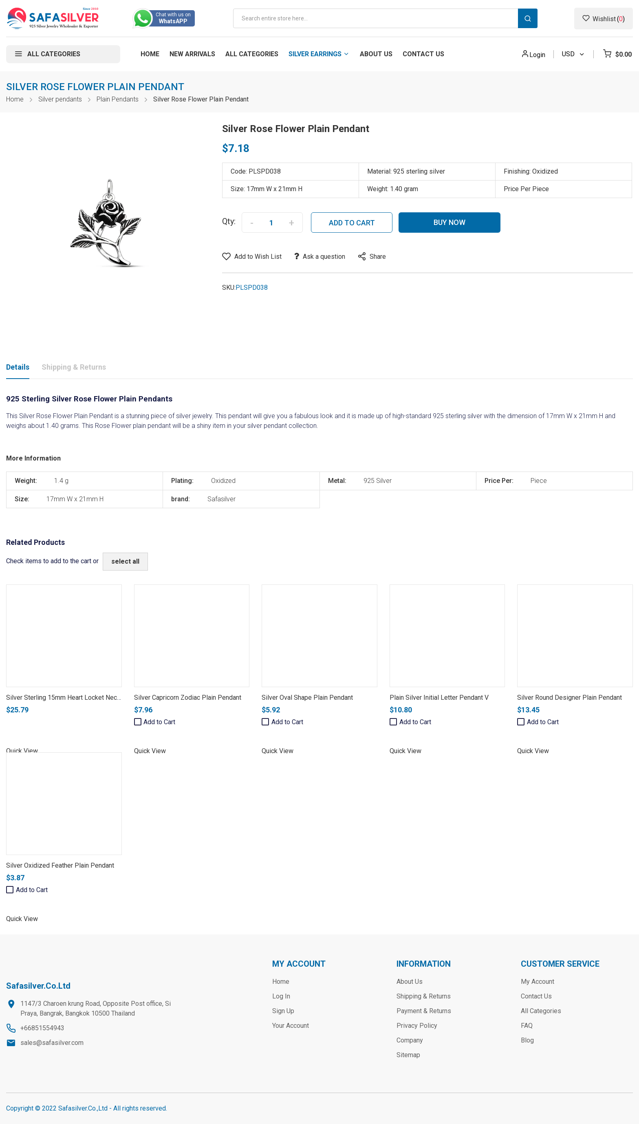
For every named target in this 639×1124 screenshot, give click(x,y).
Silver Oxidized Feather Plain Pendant (60, 865)
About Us (410, 981)
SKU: (229, 287)
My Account (537, 981)
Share (378, 256)
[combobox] (385, 18)
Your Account (290, 1025)
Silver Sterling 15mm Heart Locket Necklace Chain (77, 697)
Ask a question (324, 256)
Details (17, 367)
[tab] (17, 369)
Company (410, 1040)
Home (15, 99)
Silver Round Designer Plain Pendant (569, 697)
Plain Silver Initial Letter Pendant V (439, 697)
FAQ (527, 1025)
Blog (527, 1040)
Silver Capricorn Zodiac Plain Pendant (187, 697)
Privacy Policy (417, 1025)
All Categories (541, 1011)
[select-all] (125, 562)
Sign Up (283, 1011)
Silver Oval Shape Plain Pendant (307, 697)
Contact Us (536, 996)
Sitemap (408, 1055)
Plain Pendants (118, 99)
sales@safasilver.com (52, 1043)
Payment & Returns (424, 1011)
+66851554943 (42, 1028)
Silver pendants (60, 99)
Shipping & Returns (74, 367)
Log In (281, 996)
